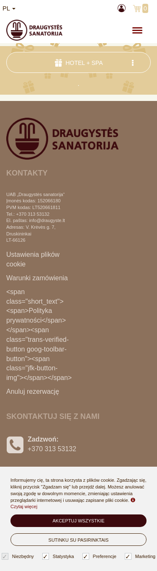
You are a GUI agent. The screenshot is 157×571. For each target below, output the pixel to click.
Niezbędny (19, 556)
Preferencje (100, 556)
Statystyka (59, 556)
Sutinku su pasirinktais (79, 540)
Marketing (141, 556)
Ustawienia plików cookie (32, 259)
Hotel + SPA (95, 62)
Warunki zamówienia (37, 278)
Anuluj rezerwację (32, 391)
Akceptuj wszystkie (78, 520)
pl (9, 8)
